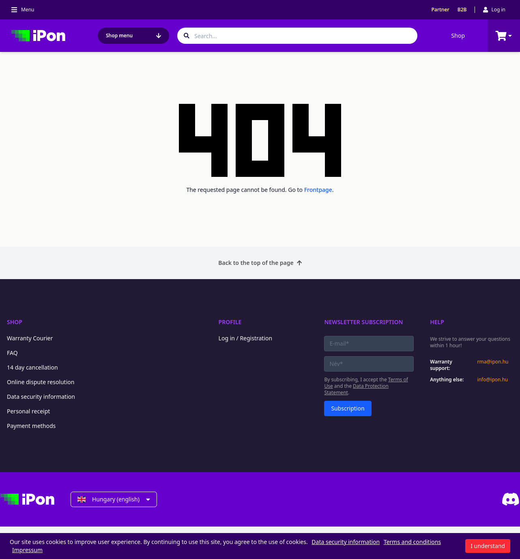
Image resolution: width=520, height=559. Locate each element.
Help (437, 322)
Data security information (41, 396)
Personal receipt (28, 411)
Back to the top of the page (259, 263)
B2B (462, 9)
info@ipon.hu (492, 379)
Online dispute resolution (40, 382)
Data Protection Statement (356, 389)
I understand (488, 546)
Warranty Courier (30, 338)
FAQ (12, 353)
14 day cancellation (32, 367)
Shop (458, 35)
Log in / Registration (246, 338)
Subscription (347, 408)
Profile (230, 322)
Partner (440, 9)
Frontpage (318, 190)
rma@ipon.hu (493, 362)
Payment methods (31, 426)
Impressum (27, 550)
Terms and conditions (412, 542)
